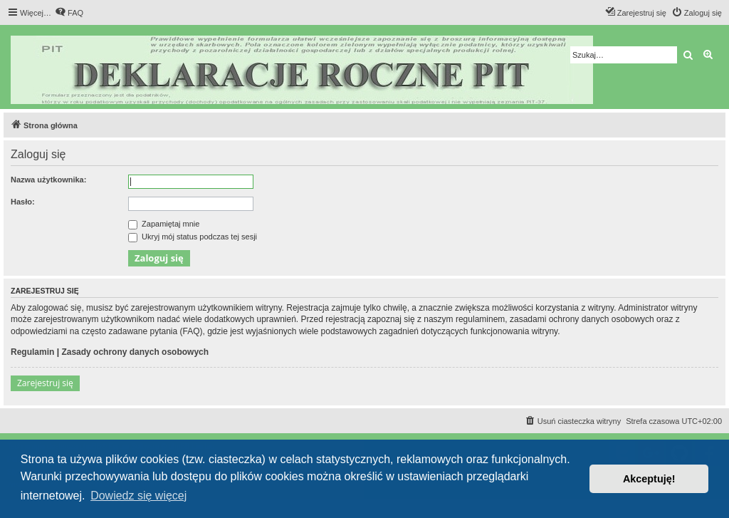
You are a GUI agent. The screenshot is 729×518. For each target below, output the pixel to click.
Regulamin (32, 352)
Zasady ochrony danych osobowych (135, 352)
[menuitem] (69, 12)
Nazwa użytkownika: (48, 179)
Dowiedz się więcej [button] (138, 495)
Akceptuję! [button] (649, 479)
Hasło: (23, 201)
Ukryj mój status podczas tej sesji (192, 236)
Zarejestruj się (45, 383)
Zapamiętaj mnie (163, 223)
